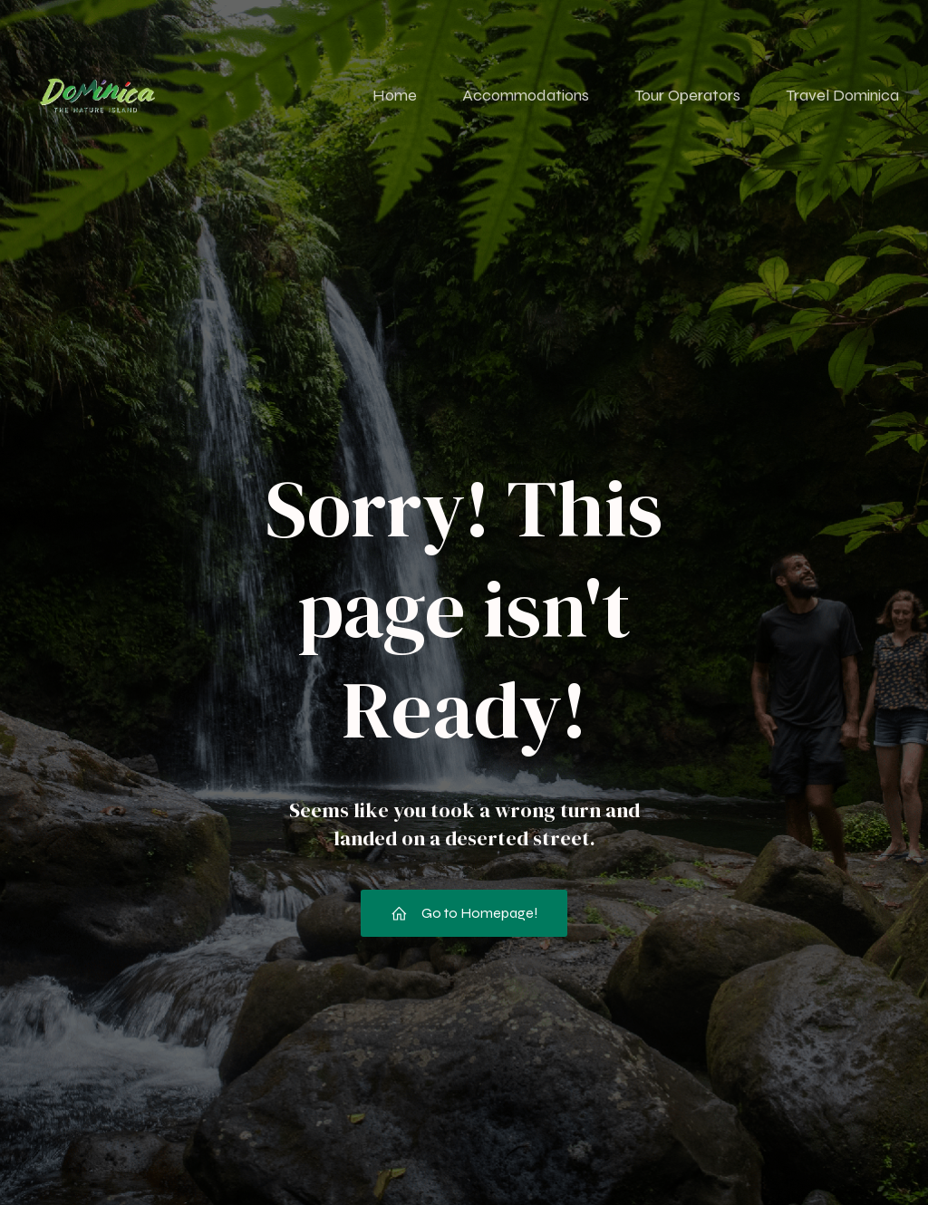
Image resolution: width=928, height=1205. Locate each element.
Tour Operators (687, 95)
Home (394, 95)
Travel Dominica (842, 95)
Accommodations (525, 95)
